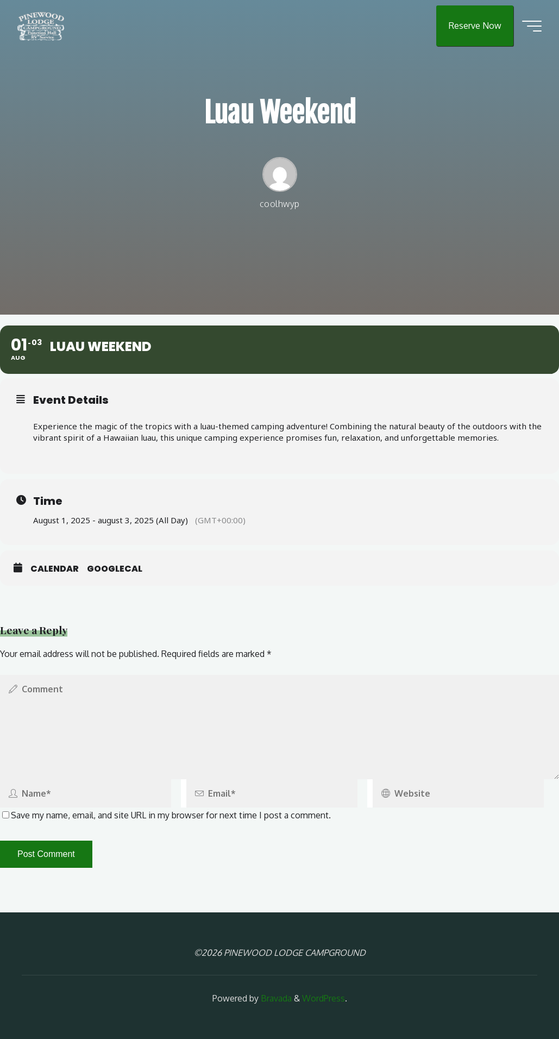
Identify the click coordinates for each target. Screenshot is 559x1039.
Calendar (54, 568)
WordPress (323, 998)
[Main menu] (532, 26)
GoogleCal (114, 568)
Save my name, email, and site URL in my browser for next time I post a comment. (166, 815)
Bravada (275, 998)
